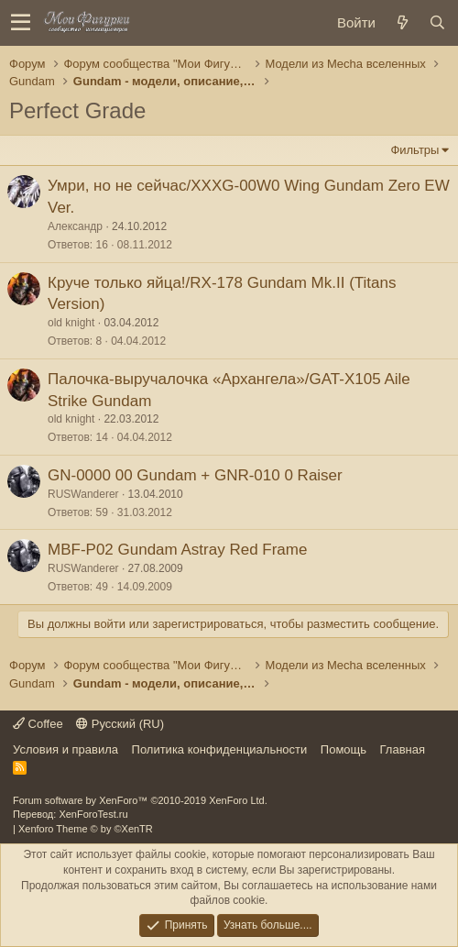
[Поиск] (437, 22)
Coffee (38, 724)
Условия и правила (65, 749)
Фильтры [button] (414, 150)
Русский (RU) (120, 724)
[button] (21, 23)
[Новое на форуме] (402, 22)
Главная (402, 749)
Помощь (343, 749)
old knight (71, 322)
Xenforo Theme (85, 828)
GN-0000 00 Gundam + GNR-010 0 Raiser (195, 475)
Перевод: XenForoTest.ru (70, 814)
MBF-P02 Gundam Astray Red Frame (177, 549)
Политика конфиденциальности (220, 749)
